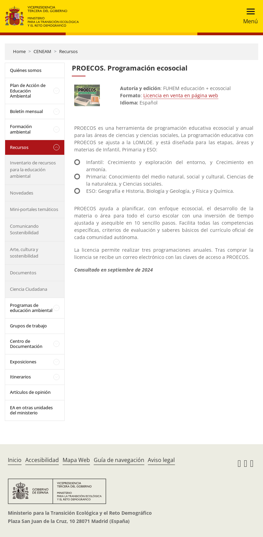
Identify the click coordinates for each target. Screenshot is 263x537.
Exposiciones (23, 362)
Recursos (68, 51)
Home (19, 51)
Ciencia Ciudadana (28, 289)
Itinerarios (20, 377)
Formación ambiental (21, 129)
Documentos (23, 273)
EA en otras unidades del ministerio (31, 410)
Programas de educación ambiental (31, 308)
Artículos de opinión (30, 392)
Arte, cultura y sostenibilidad (24, 252)
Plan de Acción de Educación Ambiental (27, 90)
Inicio (15, 460)
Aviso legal (161, 460)
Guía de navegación (119, 460)
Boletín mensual (26, 111)
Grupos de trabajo (28, 326)
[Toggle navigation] (248, 16)
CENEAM (42, 51)
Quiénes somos (25, 70)
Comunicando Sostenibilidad (24, 229)
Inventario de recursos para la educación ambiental (33, 169)
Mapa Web (76, 460)
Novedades (21, 193)
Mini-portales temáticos (34, 209)
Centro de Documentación (26, 344)
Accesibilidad (42, 460)
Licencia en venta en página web (180, 95)
